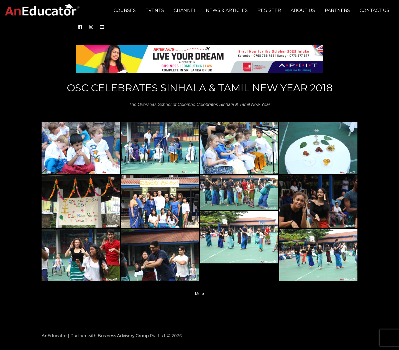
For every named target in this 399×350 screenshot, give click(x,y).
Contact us (374, 10)
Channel (185, 10)
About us (303, 10)
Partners (337, 10)
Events (154, 10)
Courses (125, 10)
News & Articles (227, 10)
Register (269, 10)
